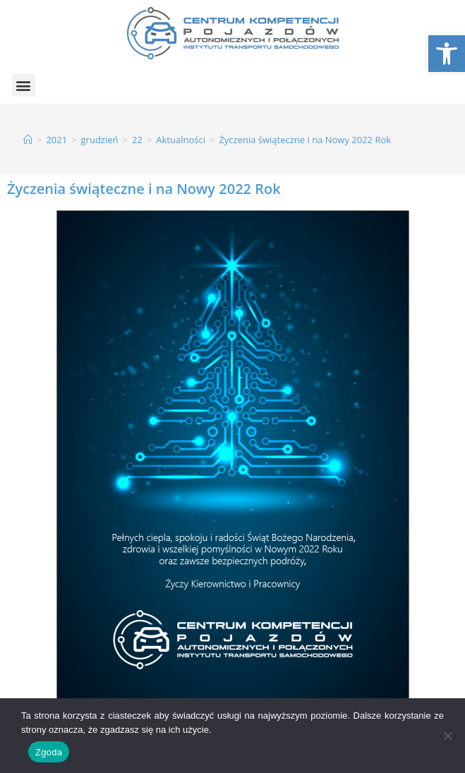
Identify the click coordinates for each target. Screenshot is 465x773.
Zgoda (48, 752)
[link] (446, 53)
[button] (23, 85)
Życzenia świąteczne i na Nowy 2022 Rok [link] (305, 139)
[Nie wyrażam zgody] (447, 736)
